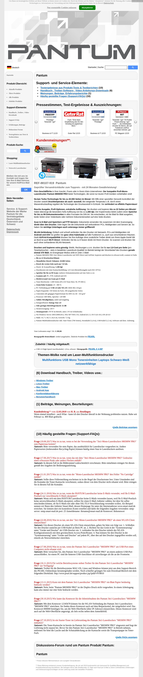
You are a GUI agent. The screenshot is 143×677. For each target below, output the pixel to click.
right (136, 168)
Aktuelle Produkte (15, 89)
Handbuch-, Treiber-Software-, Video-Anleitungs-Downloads (74, 90)
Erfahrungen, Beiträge (17, 125)
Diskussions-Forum (16, 130)
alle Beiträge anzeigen (126, 427)
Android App (42, 390)
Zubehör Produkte (15, 101)
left (36, 168)
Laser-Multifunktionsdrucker (19, 163)
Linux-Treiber (43, 383)
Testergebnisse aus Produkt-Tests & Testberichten (69, 87)
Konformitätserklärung (47, 393)
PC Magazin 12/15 (122, 133)
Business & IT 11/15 (49, 133)
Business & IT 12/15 (98, 133)
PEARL (91, 336)
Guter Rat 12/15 (74, 133)
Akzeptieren (87, 7)
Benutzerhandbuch (45, 397)
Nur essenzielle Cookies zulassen (61, 7)
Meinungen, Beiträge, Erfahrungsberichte (64, 93)
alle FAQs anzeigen (127, 637)
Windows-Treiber (44, 380)
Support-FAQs (14, 120)
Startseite (92, 67)
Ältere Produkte (15, 93)
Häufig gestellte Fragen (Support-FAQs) (63, 96)
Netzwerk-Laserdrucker (17, 168)
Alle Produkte (14, 97)
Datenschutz (109, 3)
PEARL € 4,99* (95, 349)
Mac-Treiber (42, 387)
